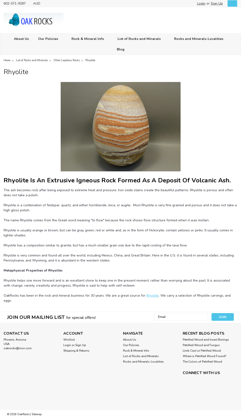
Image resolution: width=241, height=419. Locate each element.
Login (201, 3)
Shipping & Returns (76, 351)
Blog (120, 49)
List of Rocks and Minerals (141, 39)
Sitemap (36, 414)
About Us (21, 39)
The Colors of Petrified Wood (202, 362)
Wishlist (69, 340)
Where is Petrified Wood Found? (204, 356)
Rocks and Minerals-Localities (200, 39)
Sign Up (217, 3)
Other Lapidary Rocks (66, 60)
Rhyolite (90, 60)
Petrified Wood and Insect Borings (206, 340)
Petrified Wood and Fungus (201, 345)
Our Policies (50, 39)
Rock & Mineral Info (89, 39)
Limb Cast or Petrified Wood (202, 351)
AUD (38, 3)
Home (7, 60)
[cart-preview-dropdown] (231, 3)
